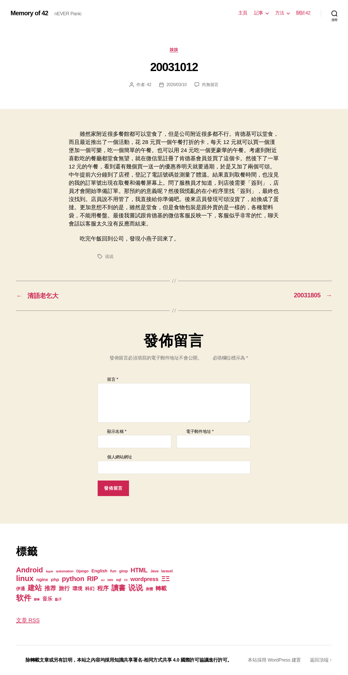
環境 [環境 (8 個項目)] (77, 588)
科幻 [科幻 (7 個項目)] (89, 588)
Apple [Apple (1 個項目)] (49, 571)
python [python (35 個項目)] (73, 579)
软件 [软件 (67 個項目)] (23, 597)
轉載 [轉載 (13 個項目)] (161, 588)
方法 (279, 13)
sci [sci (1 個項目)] (103, 580)
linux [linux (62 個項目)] (24, 578)
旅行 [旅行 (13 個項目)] (64, 588)
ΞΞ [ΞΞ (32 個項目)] (165, 578)
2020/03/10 (176, 84)
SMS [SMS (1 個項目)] (110, 580)
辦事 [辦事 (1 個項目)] (36, 599)
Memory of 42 (29, 13)
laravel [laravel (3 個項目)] (166, 571)
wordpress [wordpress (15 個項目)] (144, 579)
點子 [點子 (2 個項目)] (58, 599)
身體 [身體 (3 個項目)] (149, 589)
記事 (258, 13)
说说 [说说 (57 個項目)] (135, 587)
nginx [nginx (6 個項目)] (42, 579)
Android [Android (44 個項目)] (29, 570)
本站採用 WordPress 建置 (274, 660)
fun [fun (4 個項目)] (113, 571)
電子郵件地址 (200, 431)
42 (149, 84)
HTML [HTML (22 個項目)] (139, 570)
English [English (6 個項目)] (99, 570)
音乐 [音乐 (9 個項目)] (47, 599)
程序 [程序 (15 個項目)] (102, 588)
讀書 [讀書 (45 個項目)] (118, 588)
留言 (112, 379)
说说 (109, 256)
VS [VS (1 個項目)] (126, 580)
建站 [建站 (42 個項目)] (35, 588)
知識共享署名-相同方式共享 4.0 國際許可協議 (161, 660)
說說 (174, 49)
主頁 (242, 13)
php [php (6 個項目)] (55, 579)
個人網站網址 (119, 457)
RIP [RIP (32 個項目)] (92, 578)
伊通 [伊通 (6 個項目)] (20, 588)
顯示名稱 (116, 431)
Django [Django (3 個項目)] (82, 571)
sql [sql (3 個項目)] (118, 580)
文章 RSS (27, 620)
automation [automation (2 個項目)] (65, 571)
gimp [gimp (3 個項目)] (123, 571)
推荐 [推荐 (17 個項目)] (50, 588)
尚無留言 (210, 84)
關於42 (303, 13)
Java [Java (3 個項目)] (154, 571)
